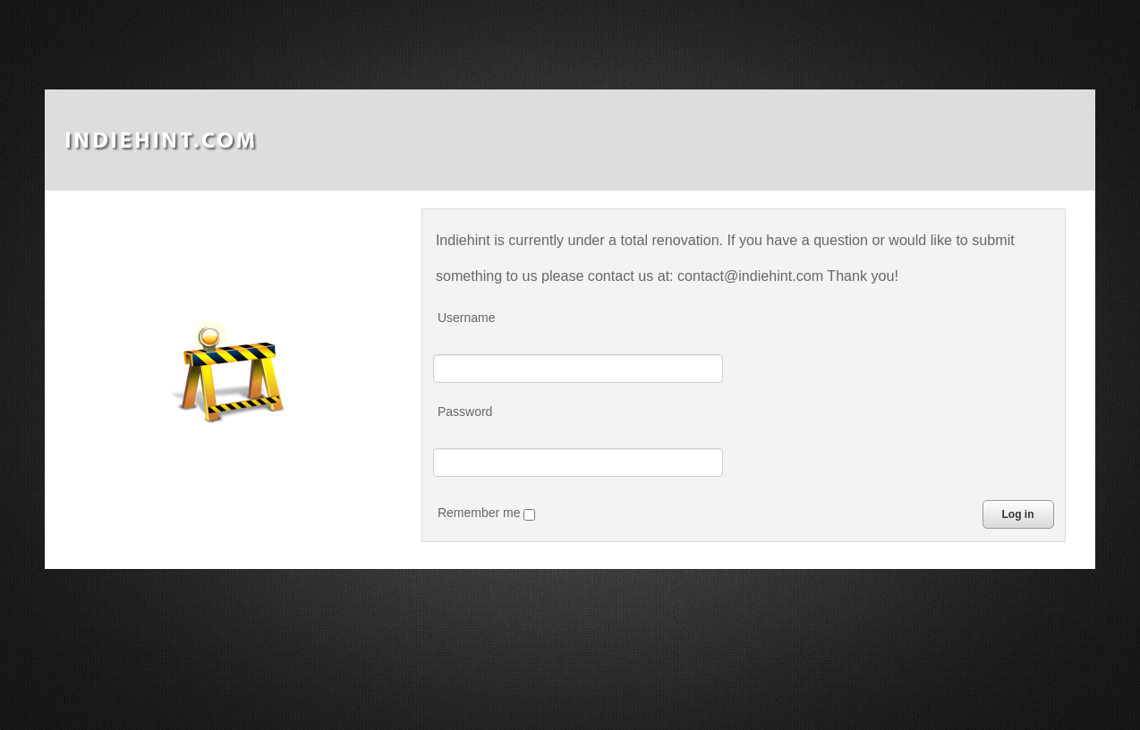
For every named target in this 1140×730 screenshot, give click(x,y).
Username (467, 317)
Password (465, 411)
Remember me (486, 513)
